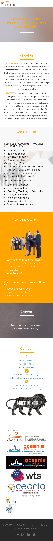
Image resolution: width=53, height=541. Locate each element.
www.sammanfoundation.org (26, 388)
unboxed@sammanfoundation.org (26, 378)
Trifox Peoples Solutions (28, 528)
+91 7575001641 (26, 367)
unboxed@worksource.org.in (26, 328)
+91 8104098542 (26, 364)
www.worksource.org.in (26, 385)
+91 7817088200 (26, 360)
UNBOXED (7, 525)
